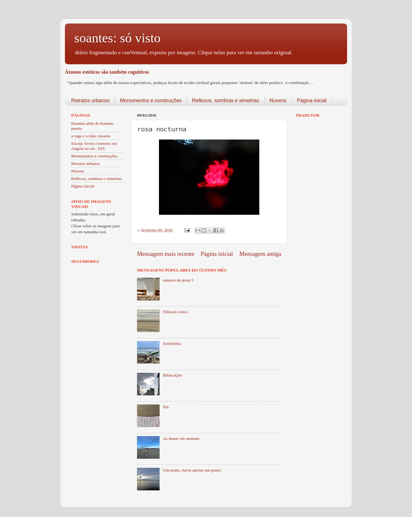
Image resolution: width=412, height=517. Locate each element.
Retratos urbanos (90, 100)
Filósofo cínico (175, 311)
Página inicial (311, 100)
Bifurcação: (172, 375)
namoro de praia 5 (178, 280)
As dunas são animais (181, 438)
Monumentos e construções (151, 100)
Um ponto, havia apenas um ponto (192, 470)
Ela (165, 406)
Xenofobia (172, 343)
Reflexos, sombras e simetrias (225, 100)
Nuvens (278, 100)
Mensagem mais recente (165, 254)
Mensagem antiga (260, 254)
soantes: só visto (117, 38)
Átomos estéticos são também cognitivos (107, 72)
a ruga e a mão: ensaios (91, 136)
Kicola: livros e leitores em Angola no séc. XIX (94, 146)
